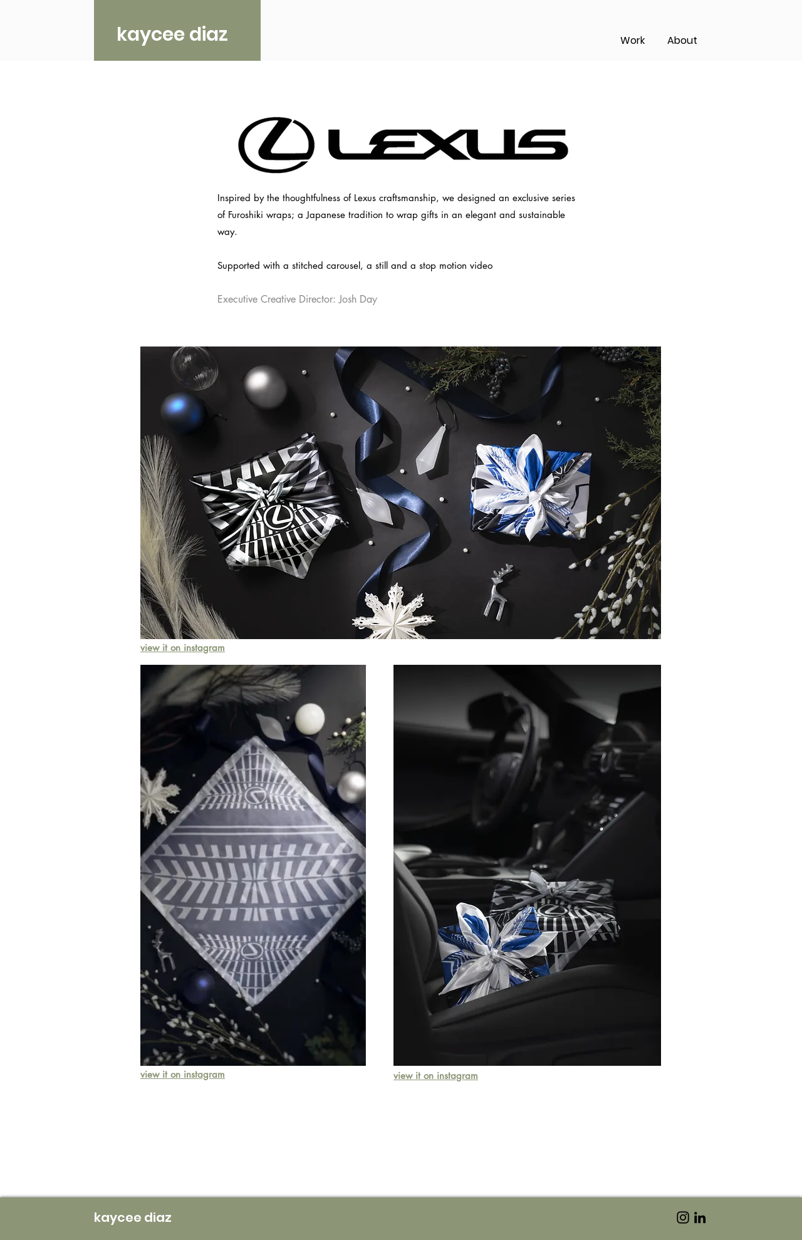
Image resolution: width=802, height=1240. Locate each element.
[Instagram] (683, 1217)
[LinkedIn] (700, 1217)
